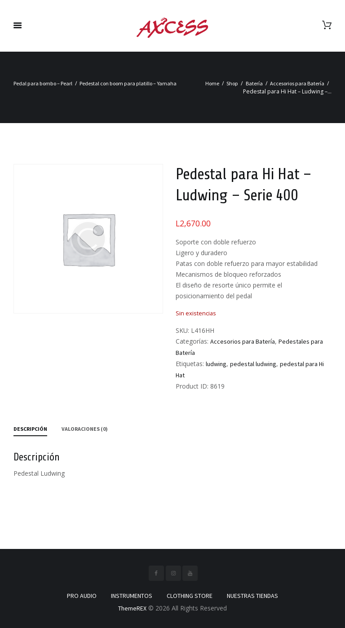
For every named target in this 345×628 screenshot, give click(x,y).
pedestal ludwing (253, 364)
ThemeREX (132, 608)
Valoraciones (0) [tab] (85, 428)
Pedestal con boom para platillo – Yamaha (128, 83)
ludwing (216, 364)
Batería (254, 83)
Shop (232, 83)
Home (212, 83)
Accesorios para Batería (297, 83)
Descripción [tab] (30, 428)
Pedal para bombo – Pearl (42, 83)
